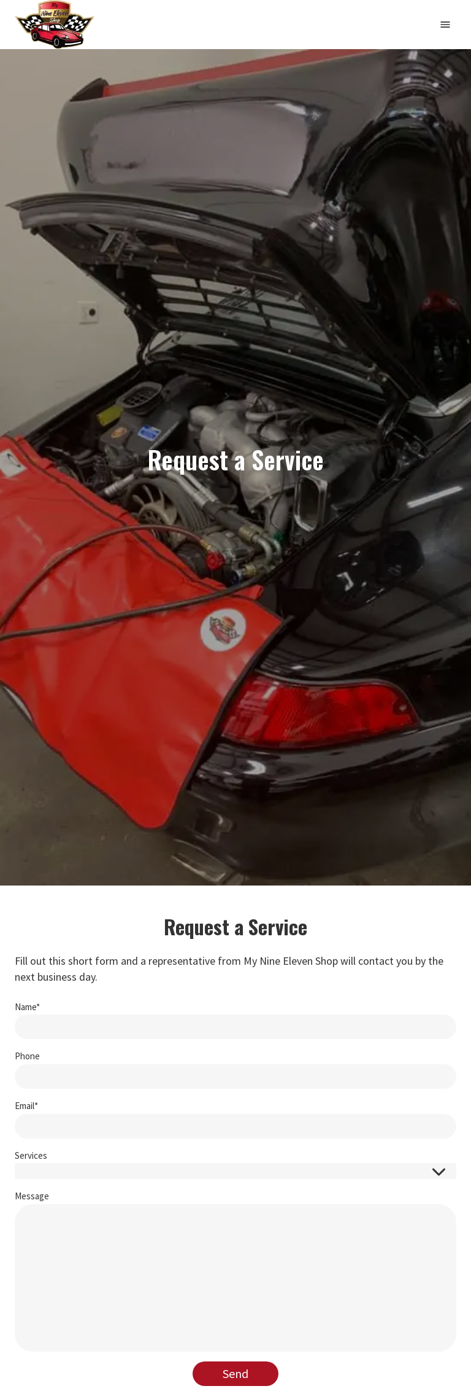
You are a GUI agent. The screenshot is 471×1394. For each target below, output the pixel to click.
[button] (235, 1171)
